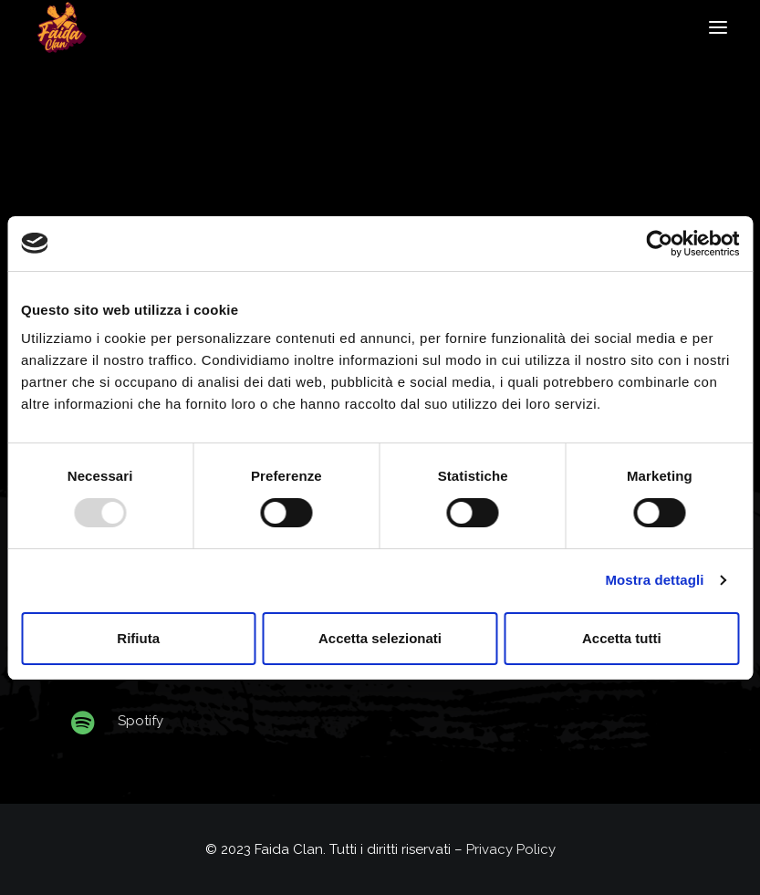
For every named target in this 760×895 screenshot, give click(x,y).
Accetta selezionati (380, 638)
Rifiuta (138, 638)
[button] (718, 27)
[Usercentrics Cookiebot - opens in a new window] (659, 243)
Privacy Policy (511, 849)
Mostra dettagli (654, 580)
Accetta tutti (621, 638)
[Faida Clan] (61, 27)
